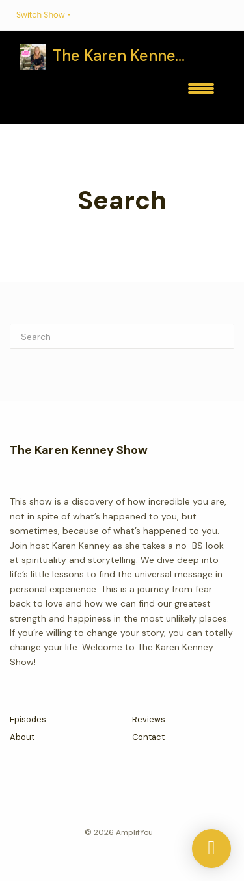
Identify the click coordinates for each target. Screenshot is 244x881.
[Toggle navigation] (201, 93)
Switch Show (40, 14)
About (22, 737)
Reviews (148, 719)
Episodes (28, 719)
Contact (148, 737)
